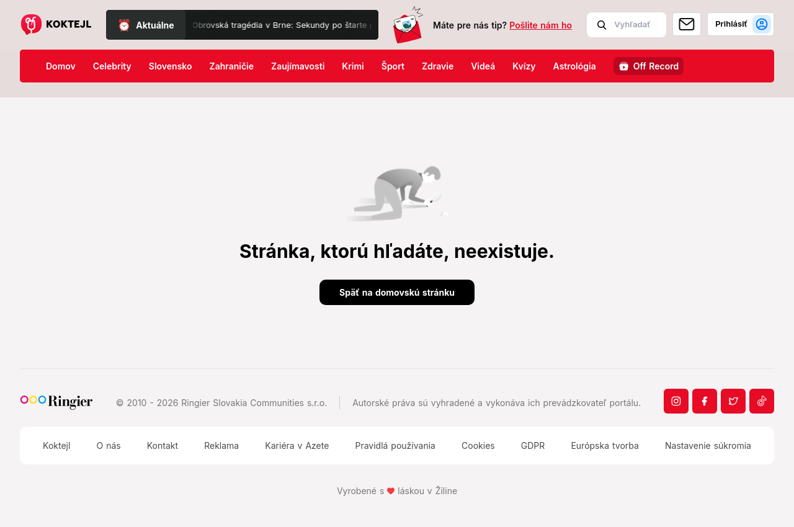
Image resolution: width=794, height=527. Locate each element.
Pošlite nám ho (540, 25)
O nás (108, 445)
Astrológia (574, 66)
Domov (61, 66)
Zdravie (437, 66)
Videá (483, 66)
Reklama (221, 445)
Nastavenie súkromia (708, 445)
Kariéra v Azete (297, 445)
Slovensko (170, 66)
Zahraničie (232, 66)
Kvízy (523, 66)
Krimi (353, 66)
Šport (392, 66)
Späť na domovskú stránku (397, 292)
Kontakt (162, 445)
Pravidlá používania (395, 445)
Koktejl (56, 445)
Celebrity (112, 66)
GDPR (533, 445)
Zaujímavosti (297, 66)
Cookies (478, 445)
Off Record (656, 66)
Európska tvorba (604, 445)
